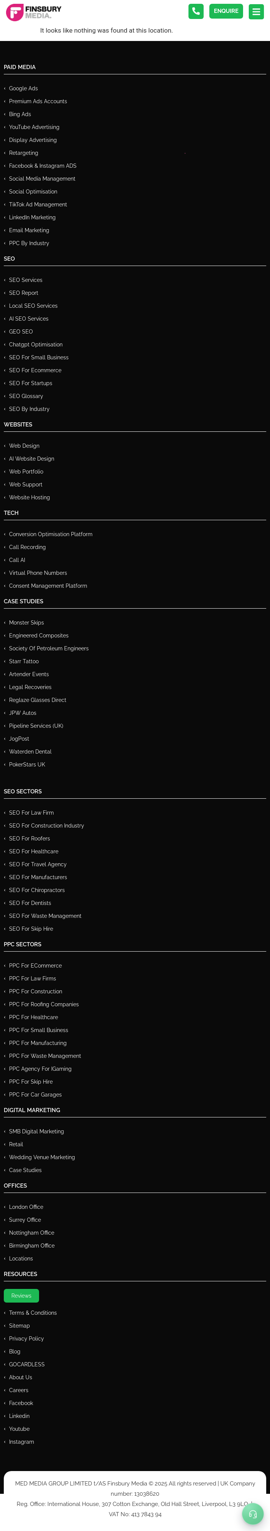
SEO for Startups (30, 383)
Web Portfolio (26, 472)
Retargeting (23, 153)
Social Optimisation (33, 192)
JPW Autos (22, 713)
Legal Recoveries (30, 687)
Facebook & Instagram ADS (43, 166)
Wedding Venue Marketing (42, 1157)
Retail (16, 1144)
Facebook (21, 1403)
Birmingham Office (32, 1246)
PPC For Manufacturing (38, 1043)
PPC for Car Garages (35, 1095)
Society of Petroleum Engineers (49, 648)
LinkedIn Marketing (32, 217)
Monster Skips (26, 623)
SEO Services (25, 280)
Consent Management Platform (48, 586)
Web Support (25, 484)
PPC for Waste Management (45, 1056)
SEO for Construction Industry (46, 826)
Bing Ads (20, 114)
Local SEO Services (33, 306)
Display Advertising (33, 140)
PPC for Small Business (38, 1030)
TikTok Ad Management (38, 204)
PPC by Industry (29, 243)
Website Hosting (29, 497)
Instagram (21, 1442)
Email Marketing (29, 230)
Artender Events (29, 674)
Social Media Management (42, 179)
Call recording (27, 547)
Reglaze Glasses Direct (37, 700)
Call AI (17, 560)
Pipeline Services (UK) (36, 726)
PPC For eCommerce (35, 966)
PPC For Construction (35, 991)
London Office (26, 1207)
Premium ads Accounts (38, 101)
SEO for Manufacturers (38, 877)
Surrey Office (25, 1220)
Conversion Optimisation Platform (51, 534)
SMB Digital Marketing (36, 1131)
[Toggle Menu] (253, 1514)
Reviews (21, 1296)
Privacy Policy (26, 1339)
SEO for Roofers (29, 839)
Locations (21, 1259)
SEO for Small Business (39, 357)
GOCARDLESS (27, 1364)
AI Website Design (31, 459)
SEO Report (23, 293)
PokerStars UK (27, 765)
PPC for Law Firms (32, 979)
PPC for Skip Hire (31, 1082)
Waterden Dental (30, 752)
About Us (20, 1377)
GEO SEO (21, 332)
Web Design (24, 446)
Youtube (19, 1429)
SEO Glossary (26, 396)
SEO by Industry (29, 409)
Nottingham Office (31, 1233)
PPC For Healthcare (33, 1017)
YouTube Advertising (34, 127)
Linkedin (19, 1416)
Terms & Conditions (33, 1313)
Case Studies (25, 1170)
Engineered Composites (39, 636)
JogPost (19, 739)
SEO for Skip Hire (31, 929)
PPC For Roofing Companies (44, 1004)
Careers (18, 1390)
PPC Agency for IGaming (40, 1069)
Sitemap (19, 1326)
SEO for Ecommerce (35, 370)
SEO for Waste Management (45, 916)
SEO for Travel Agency (38, 864)
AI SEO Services (29, 319)
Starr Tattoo (24, 661)
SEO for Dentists (30, 903)
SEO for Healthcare (33, 851)
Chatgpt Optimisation (36, 344)
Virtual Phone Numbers (38, 573)
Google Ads (23, 88)
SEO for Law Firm (31, 813)
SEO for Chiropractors (37, 890)
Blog (14, 1351)
